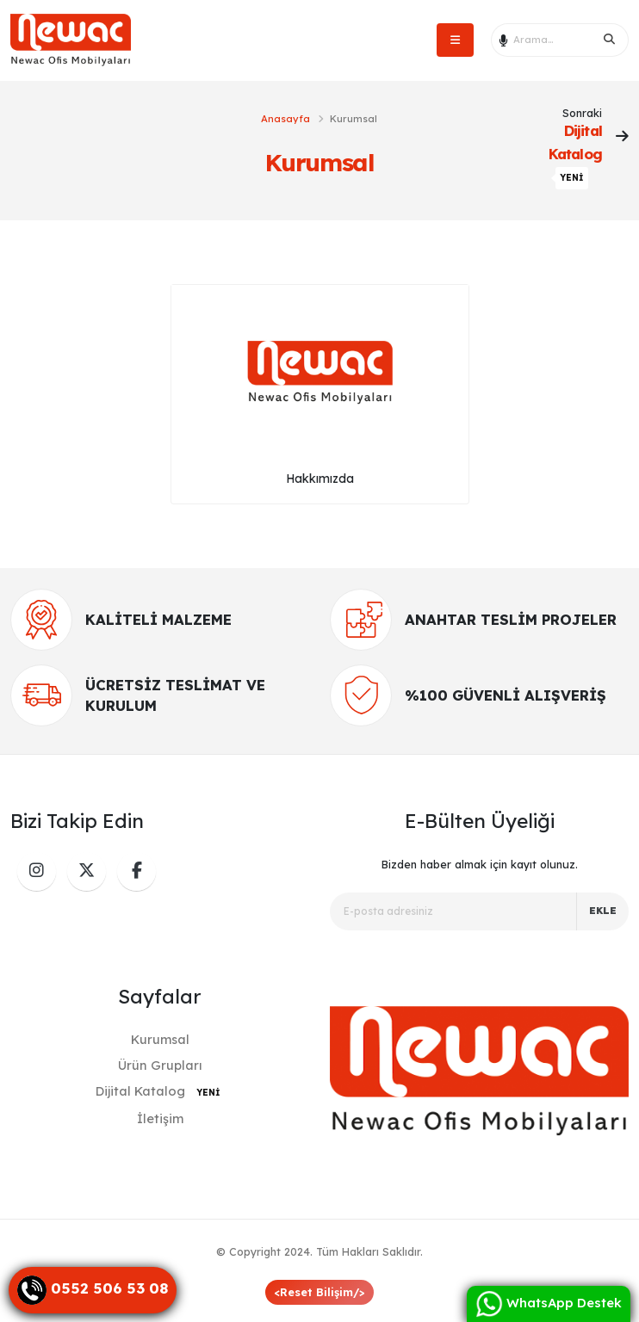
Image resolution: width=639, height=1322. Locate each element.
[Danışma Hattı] (93, 1290)
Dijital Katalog (160, 1091)
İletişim (159, 1118)
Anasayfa (285, 119)
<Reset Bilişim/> (319, 1292)
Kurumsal (159, 1039)
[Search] (610, 39)
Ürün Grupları (160, 1065)
